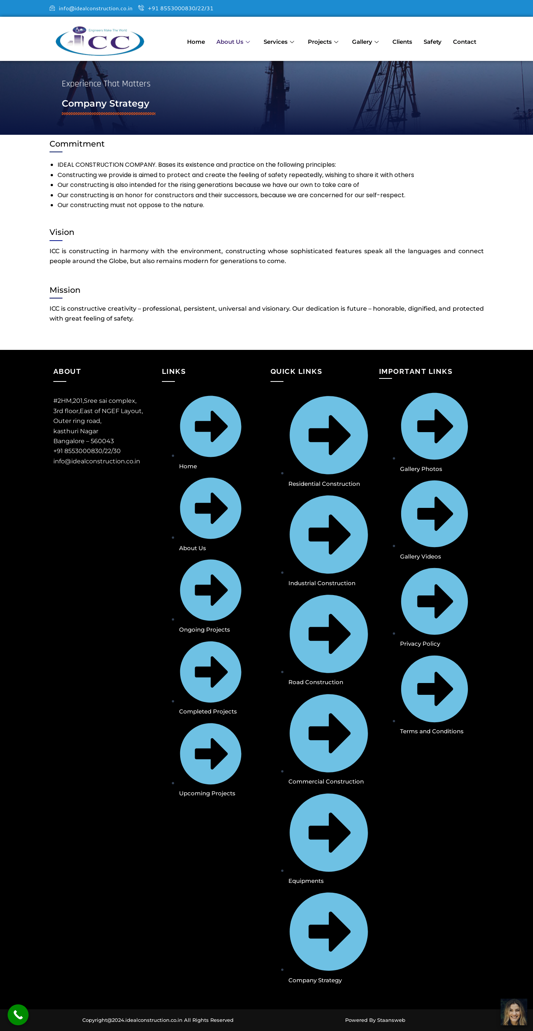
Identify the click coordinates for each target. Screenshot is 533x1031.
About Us (233, 39)
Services (279, 39)
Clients (402, 39)
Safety (433, 39)
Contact (464, 39)
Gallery (365, 39)
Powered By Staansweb (375, 1020)
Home (196, 39)
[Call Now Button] (18, 1014)
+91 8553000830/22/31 (187, 9)
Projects (323, 39)
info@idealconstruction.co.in (95, 9)
